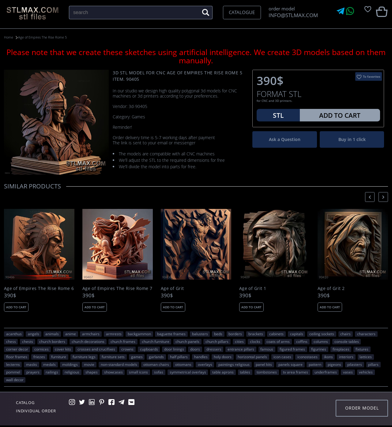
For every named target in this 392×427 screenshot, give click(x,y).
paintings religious (234, 364)
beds (218, 333)
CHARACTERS (366, 333)
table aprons (223, 371)
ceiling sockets (321, 333)
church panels (187, 341)
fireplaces (341, 349)
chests (27, 341)
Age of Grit (172, 288)
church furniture (155, 341)
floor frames (16, 356)
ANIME (70, 333)
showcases (113, 371)
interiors (346, 356)
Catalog (27, 403)
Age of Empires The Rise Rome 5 (49, 37)
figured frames (292, 349)
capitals (296, 333)
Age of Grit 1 (252, 288)
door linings (174, 349)
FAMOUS (266, 349)
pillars (373, 364)
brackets (255, 333)
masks (31, 364)
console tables (346, 341)
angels (33, 333)
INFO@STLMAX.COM (292, 15)
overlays (205, 364)
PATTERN (315, 364)
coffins (301, 341)
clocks (255, 341)
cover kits (63, 349)
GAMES (137, 356)
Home (9, 37)
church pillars (216, 341)
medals (49, 364)
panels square (290, 364)
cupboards (149, 349)
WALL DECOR (15, 379)
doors (195, 349)
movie (89, 364)
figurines (318, 349)
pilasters (354, 364)
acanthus (14, 333)
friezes (39, 356)
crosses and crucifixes (96, 349)
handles (201, 356)
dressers (213, 349)
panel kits (264, 364)
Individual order (39, 412)
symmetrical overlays (188, 371)
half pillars (179, 356)
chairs (345, 333)
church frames (123, 341)
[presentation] (370, 197)
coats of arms (278, 341)
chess (11, 341)
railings (52, 371)
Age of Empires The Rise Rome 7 (117, 288)
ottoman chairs (156, 364)
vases (348, 371)
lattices (366, 356)
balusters (200, 333)
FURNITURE (58, 356)
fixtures (362, 349)
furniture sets (113, 356)
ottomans (183, 364)
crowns (127, 349)
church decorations (88, 341)
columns (321, 341)
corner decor (17, 349)
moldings (70, 364)
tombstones (267, 371)
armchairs (91, 333)
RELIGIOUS (72, 371)
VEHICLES (366, 371)
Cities (239, 341)
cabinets (276, 333)
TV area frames (295, 371)
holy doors (223, 356)
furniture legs (84, 356)
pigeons (334, 364)
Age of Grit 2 (331, 288)
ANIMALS (52, 333)
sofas (158, 371)
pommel (13, 371)
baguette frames (171, 333)
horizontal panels (252, 356)
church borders (52, 341)
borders (235, 333)
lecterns (13, 364)
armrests (114, 333)
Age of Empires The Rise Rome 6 (39, 288)
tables (245, 371)
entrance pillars (241, 349)
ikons (328, 356)
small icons (138, 371)
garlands (156, 356)
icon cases (282, 356)
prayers (33, 371)
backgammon (139, 333)
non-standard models (119, 364)
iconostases (307, 356)
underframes (326, 371)
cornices (41, 349)
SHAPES (91, 371)
